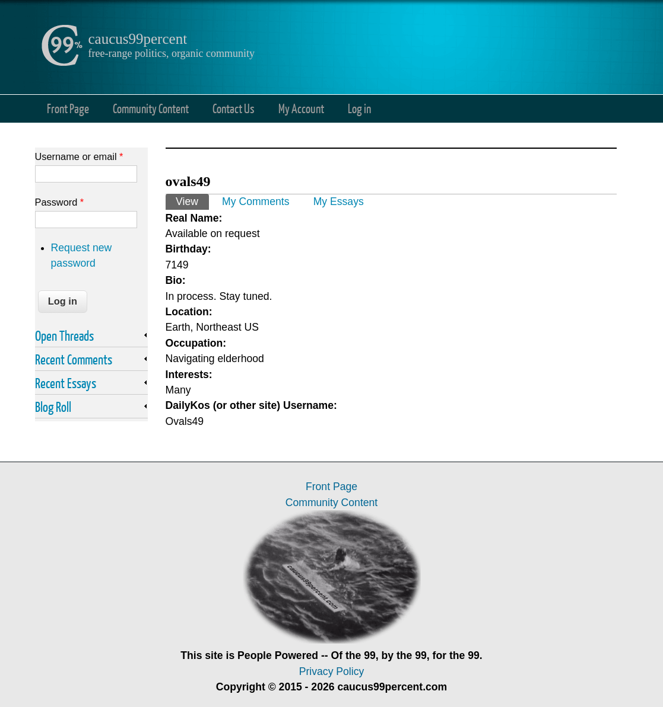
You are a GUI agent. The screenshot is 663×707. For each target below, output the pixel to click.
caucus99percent (138, 39)
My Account (301, 108)
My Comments (255, 201)
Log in (359, 108)
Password (59, 202)
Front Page (68, 108)
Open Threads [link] (64, 335)
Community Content (151, 108)
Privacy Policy (331, 671)
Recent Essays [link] (65, 383)
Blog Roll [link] (53, 406)
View (192, 200)
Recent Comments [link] (73, 359)
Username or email (79, 156)
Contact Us (233, 108)
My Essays (338, 201)
